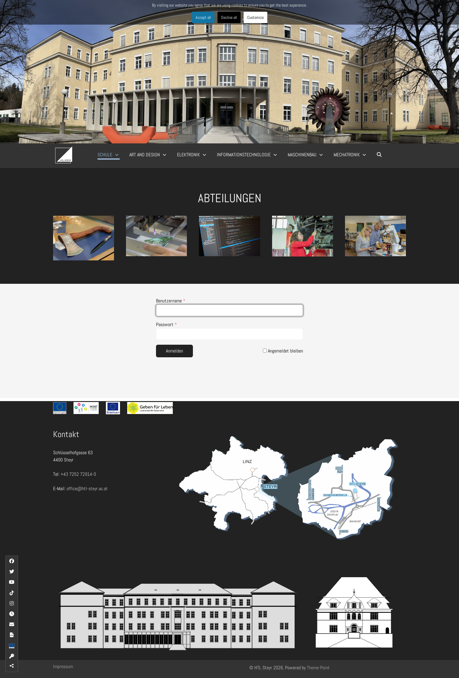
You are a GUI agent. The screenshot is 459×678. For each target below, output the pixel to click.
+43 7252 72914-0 (78, 474)
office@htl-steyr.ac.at (87, 488)
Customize (255, 17)
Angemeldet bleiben (283, 351)
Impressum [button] (63, 666)
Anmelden (174, 351)
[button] (83, 238)
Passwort (166, 324)
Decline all (229, 17)
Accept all (203, 17)
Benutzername (170, 301)
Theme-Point (318, 667)
